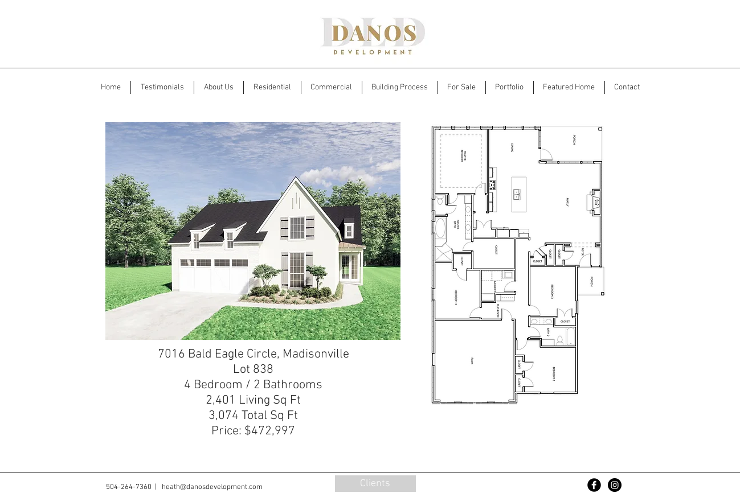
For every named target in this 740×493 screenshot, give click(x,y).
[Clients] (375, 483)
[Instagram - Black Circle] (615, 485)
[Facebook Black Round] (594, 485)
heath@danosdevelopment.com (212, 487)
